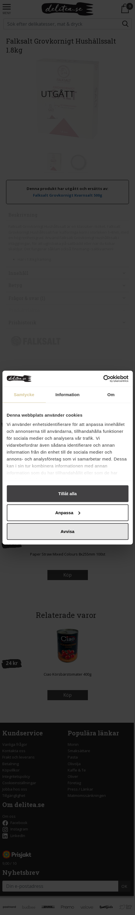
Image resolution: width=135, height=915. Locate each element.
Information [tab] (68, 394)
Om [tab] (110, 394)
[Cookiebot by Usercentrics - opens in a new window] (103, 378)
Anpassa (67, 512)
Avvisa (68, 531)
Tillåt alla (67, 493)
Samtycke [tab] (24, 394)
